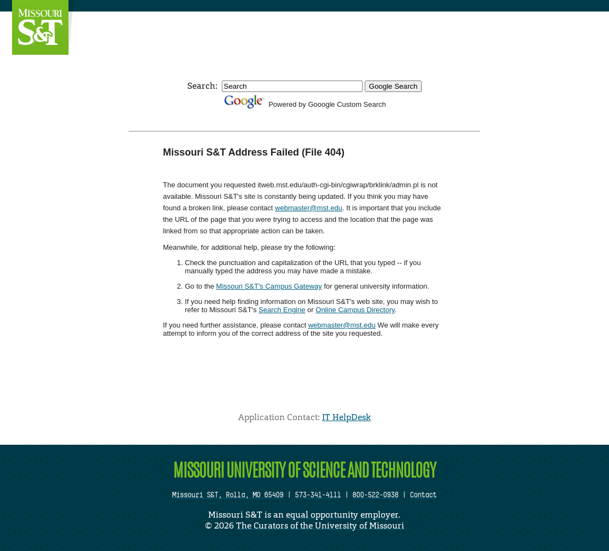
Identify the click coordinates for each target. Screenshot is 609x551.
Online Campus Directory (354, 310)
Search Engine (281, 310)
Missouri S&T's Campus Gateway (269, 286)
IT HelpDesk (346, 417)
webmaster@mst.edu (308, 208)
